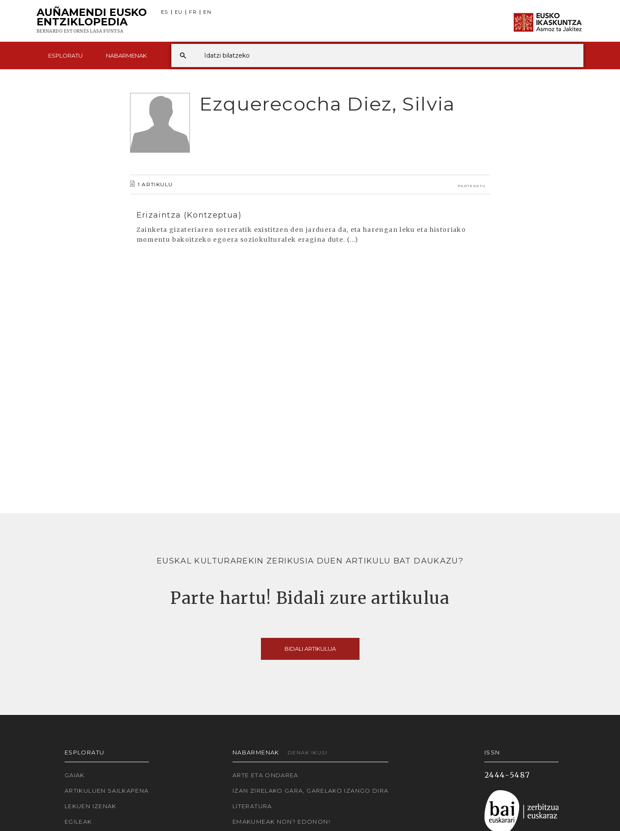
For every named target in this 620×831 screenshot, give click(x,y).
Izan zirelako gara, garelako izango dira (310, 790)
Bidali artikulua (310, 648)
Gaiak (75, 775)
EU (179, 12)
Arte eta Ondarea (265, 775)
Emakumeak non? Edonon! (281, 821)
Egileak (78, 821)
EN (207, 12)
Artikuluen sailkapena (107, 790)
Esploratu (65, 55)
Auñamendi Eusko (92, 21)
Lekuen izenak (91, 806)
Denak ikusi (307, 752)
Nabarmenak (126, 55)
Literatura (252, 806)
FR (193, 12)
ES (164, 12)
